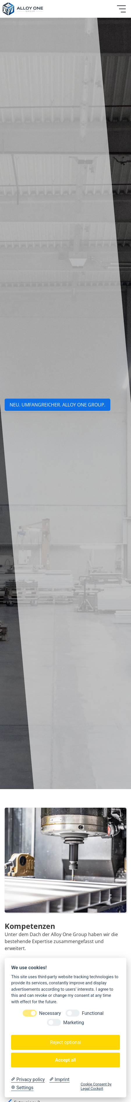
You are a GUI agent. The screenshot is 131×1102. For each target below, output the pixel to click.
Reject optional (65, 1042)
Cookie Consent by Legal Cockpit (96, 1086)
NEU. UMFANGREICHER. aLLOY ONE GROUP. (57, 405)
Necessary (50, 1013)
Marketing (73, 1022)
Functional (92, 1013)
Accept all (65, 1060)
